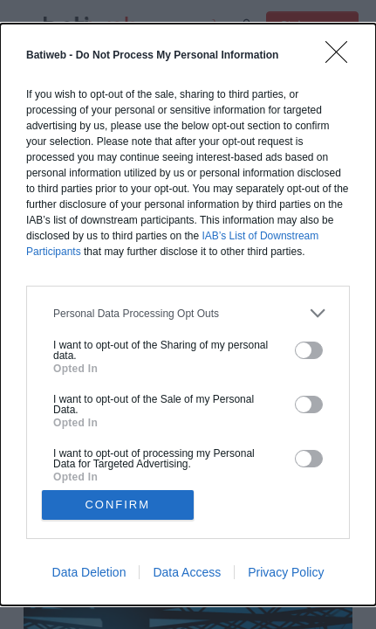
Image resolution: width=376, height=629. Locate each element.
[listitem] (188, 313)
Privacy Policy (286, 572)
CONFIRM (117, 504)
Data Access (187, 572)
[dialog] (188, 314)
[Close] (342, 57)
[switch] (309, 350)
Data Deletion (89, 572)
